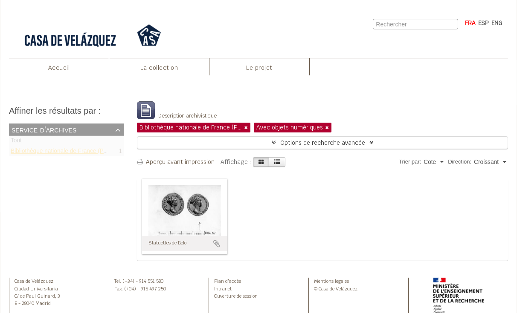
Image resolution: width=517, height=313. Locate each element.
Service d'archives (44, 129)
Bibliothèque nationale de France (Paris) (63, 152)
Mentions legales (331, 281)
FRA (470, 23)
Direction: (459, 161)
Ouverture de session (236, 296)
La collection (159, 68)
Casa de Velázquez (34, 281)
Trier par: (410, 161)
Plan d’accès (227, 281)
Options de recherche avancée (322, 142)
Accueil (59, 68)
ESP (483, 23)
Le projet (259, 68)
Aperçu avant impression (176, 162)
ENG (496, 23)
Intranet (223, 289)
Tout (16, 142)
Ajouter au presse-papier (216, 243)
